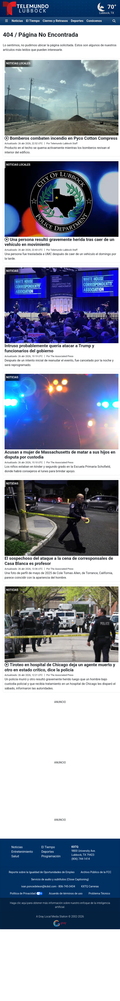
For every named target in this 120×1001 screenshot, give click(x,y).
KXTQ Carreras (90, 886)
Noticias (17, 21)
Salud (15, 856)
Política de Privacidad (23, 893)
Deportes (77, 21)
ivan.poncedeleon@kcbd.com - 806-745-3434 (48, 886)
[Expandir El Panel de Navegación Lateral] (6, 21)
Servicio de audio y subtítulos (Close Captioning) (60, 879)
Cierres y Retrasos (55, 21)
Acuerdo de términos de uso (65, 893)
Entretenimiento (22, 851)
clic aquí (22, 902)
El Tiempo (32, 21)
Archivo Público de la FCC (96, 872)
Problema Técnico (99, 893)
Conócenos (94, 21)
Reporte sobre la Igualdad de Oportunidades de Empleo (42, 872)
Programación (50, 856)
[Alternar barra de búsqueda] (114, 21)
